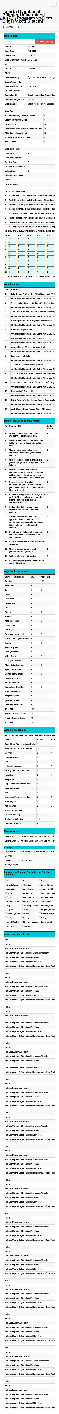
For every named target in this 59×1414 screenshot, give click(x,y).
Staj (8, 906)
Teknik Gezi (27, 885)
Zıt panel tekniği (47, 885)
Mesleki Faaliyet (13, 922)
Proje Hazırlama (13, 901)
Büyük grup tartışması (31, 918)
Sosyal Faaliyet (28, 893)
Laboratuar (11, 889)
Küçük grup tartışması (31, 922)
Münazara (26, 926)
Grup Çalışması (12, 885)
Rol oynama (45, 918)
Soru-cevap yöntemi (30, 906)
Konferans (26, 910)
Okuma (9, 893)
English (13, 19)
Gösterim (26, 914)
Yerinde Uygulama (14, 914)
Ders (8, 881)
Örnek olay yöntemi (48, 897)
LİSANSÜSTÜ (25, 19)
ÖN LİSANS (7, 27)
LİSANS (40, 19)
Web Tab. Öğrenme (30, 901)
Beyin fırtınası (46, 881)
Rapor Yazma (28, 881)
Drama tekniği (46, 922)
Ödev (9, 897)
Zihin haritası (46, 901)
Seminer (10, 918)
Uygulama (10, 910)
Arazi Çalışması (28, 897)
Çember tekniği (47, 889)
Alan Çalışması (28, 889)
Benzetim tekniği (47, 914)
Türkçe (3, 19)
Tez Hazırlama (12, 926)
